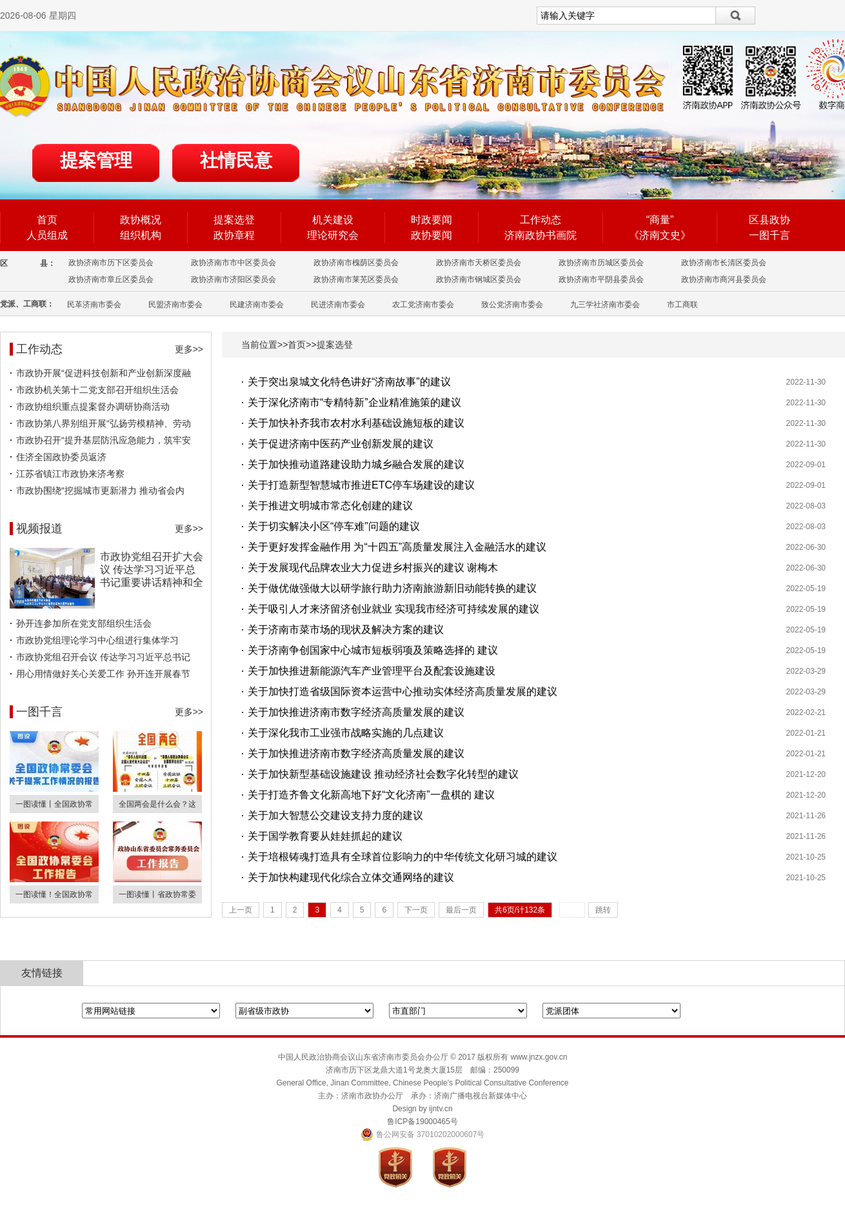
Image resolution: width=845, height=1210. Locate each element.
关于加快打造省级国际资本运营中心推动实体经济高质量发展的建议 (402, 691)
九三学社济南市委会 (605, 304)
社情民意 (236, 160)
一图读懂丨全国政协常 (54, 804)
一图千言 (769, 235)
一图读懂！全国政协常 (54, 894)
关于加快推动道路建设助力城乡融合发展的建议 (356, 464)
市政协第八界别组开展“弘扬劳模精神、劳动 (103, 423)
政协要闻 (431, 235)
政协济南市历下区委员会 (111, 262)
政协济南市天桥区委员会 (478, 262)
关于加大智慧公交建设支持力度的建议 (335, 815)
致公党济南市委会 (512, 304)
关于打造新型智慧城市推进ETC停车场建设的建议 (361, 484)
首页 (47, 219)
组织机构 (140, 235)
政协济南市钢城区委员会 (478, 279)
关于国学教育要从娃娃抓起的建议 (325, 836)
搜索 (735, 15)
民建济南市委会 (257, 304)
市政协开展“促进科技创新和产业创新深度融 (103, 373)
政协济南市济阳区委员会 (233, 279)
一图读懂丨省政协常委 (157, 894)
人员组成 (47, 235)
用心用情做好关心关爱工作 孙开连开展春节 (103, 674)
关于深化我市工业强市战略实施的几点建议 (346, 732)
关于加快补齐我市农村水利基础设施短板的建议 (356, 423)
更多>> (189, 349)
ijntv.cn (440, 1108)
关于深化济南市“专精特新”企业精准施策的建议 (354, 402)
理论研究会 (333, 235)
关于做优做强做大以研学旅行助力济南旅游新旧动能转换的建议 (392, 588)
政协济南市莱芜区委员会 (356, 279)
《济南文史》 (660, 235)
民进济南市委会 (338, 304)
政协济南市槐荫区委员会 (356, 262)
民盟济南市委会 (175, 304)
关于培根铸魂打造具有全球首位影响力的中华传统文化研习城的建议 (402, 856)
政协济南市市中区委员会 (233, 262)
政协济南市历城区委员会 (601, 262)
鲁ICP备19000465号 (422, 1121)
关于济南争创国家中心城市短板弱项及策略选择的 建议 (373, 650)
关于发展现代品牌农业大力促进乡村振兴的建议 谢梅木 (373, 567)
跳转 (603, 909)
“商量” (660, 219)
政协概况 (140, 219)
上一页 (240, 909)
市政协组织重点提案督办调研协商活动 (93, 406)
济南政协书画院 (540, 235)
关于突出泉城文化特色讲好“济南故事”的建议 (349, 381)
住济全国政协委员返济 (61, 457)
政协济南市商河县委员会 (723, 279)
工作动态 (540, 219)
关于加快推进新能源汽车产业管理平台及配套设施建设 (371, 670)
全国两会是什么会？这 (157, 804)
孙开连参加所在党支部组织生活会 (84, 623)
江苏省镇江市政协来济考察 (70, 474)
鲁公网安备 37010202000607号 (423, 1134)
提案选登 (234, 219)
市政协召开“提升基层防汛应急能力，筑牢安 (103, 440)
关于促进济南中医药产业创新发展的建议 (340, 443)
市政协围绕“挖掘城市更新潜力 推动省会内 (100, 490)
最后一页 (461, 909)
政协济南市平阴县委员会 (601, 279)
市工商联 (682, 304)
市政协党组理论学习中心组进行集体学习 (97, 640)
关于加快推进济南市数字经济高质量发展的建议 (356, 712)
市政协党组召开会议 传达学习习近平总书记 (103, 657)
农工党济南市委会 (423, 304)
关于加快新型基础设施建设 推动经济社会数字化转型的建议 (383, 774)
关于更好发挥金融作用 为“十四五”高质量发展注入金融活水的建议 (397, 546)
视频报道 (39, 528)
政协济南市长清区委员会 (723, 262)
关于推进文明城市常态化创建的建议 (330, 505)
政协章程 (234, 235)
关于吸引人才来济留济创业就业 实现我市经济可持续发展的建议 (393, 608)
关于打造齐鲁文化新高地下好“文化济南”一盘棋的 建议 (371, 794)
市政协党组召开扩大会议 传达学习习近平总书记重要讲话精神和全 (151, 569)
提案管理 (96, 160)
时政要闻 (431, 219)
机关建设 (332, 219)
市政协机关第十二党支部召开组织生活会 (97, 390)
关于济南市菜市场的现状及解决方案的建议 (346, 629)
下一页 (416, 909)
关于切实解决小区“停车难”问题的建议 (334, 526)
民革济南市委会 (94, 304)
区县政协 (769, 219)
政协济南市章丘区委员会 (111, 279)
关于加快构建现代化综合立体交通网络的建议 (351, 877)
